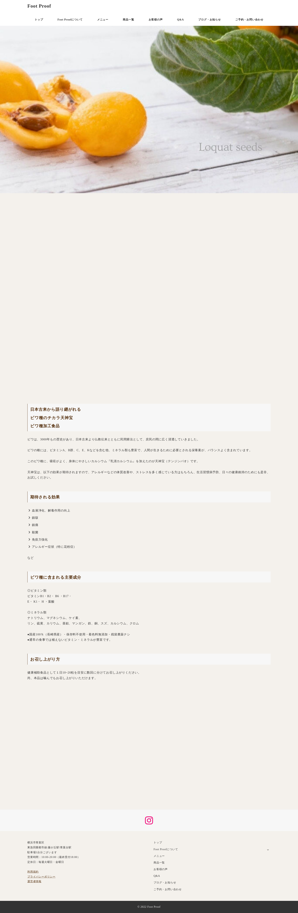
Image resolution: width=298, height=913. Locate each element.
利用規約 (33, 871)
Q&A (157, 875)
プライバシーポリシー (41, 876)
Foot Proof (39, 6)
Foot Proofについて (166, 849)
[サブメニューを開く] (268, 849)
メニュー (159, 855)
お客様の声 (161, 869)
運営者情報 (34, 881)
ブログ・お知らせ (165, 882)
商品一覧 (159, 862)
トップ (158, 842)
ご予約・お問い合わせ (168, 889)
